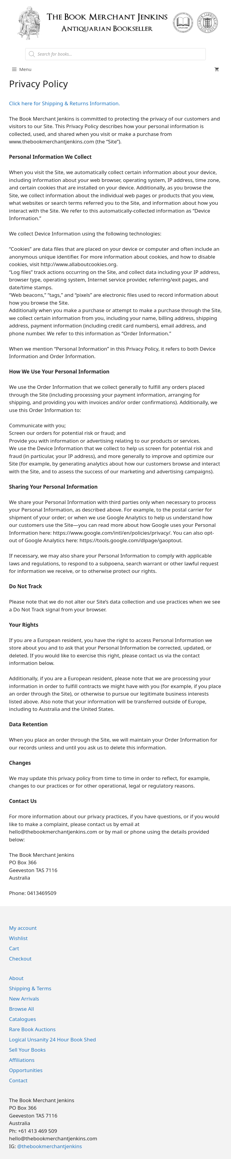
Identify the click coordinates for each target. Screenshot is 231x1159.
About (16, 978)
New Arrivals (24, 998)
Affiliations (22, 1059)
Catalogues (22, 1019)
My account (23, 927)
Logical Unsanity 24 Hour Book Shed (52, 1039)
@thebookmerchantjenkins (49, 1146)
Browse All (21, 1008)
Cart (14, 948)
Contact (18, 1080)
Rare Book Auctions (32, 1029)
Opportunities (25, 1070)
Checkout (20, 958)
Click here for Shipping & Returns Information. (64, 103)
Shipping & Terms (30, 988)
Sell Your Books (27, 1049)
